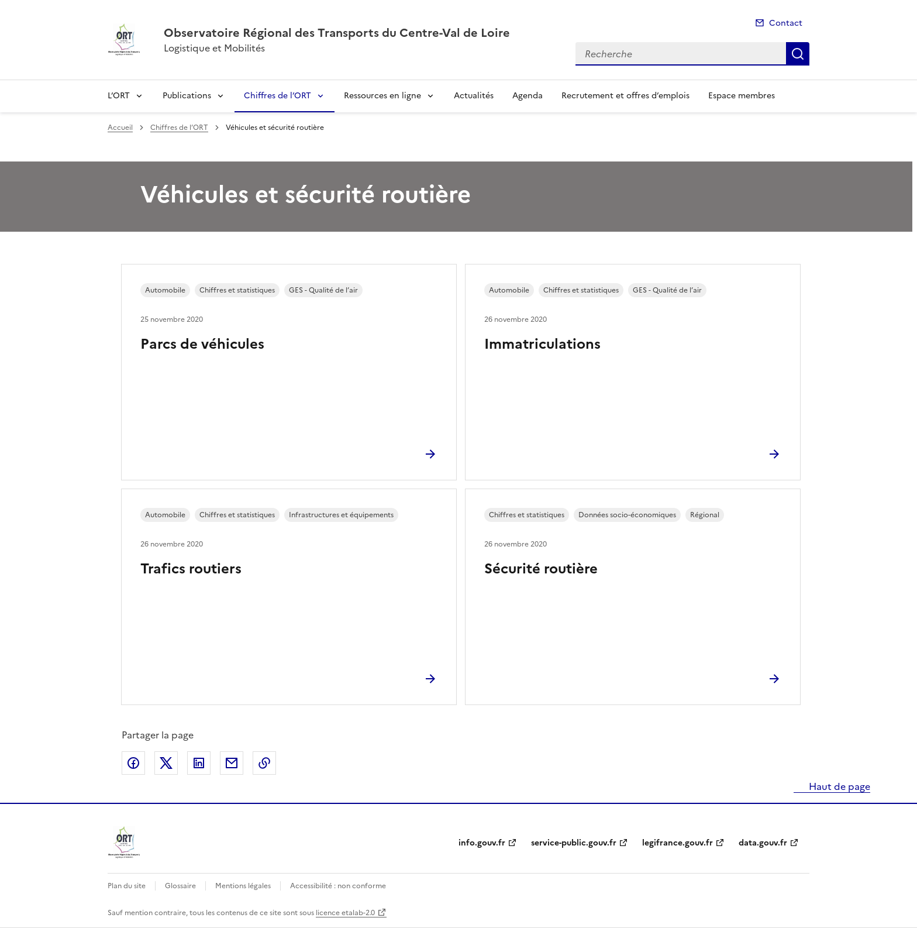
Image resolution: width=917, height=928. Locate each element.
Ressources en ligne (382, 96)
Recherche (797, 54)
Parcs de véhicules (202, 344)
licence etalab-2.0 (345, 913)
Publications (187, 96)
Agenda (527, 96)
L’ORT (119, 96)
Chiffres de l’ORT (277, 96)
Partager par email (231, 763)
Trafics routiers (191, 568)
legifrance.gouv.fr (677, 843)
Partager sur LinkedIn (199, 763)
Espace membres (741, 96)
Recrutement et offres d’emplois (625, 96)
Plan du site (127, 886)
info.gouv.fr (481, 843)
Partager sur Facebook (133, 763)
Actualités (474, 96)
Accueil (120, 127)
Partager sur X (166, 763)
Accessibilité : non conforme (338, 886)
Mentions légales (243, 886)
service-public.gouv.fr (573, 843)
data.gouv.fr (763, 843)
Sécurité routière (541, 568)
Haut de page (838, 786)
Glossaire (180, 886)
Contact (785, 23)
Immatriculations (542, 344)
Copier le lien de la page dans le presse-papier (264, 763)
